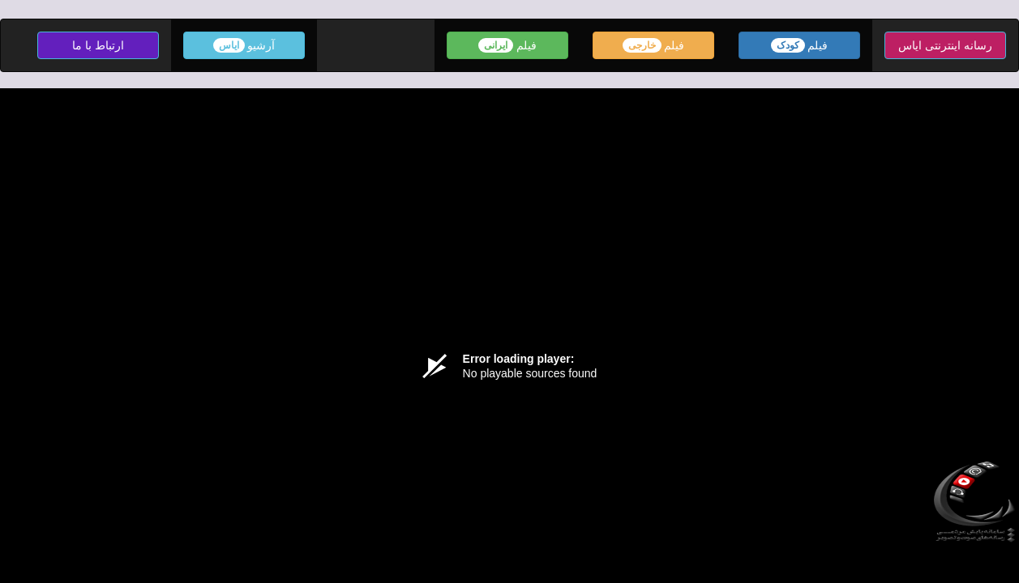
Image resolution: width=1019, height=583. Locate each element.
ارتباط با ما (98, 45)
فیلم (799, 45)
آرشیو (244, 45)
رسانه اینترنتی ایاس (945, 45)
